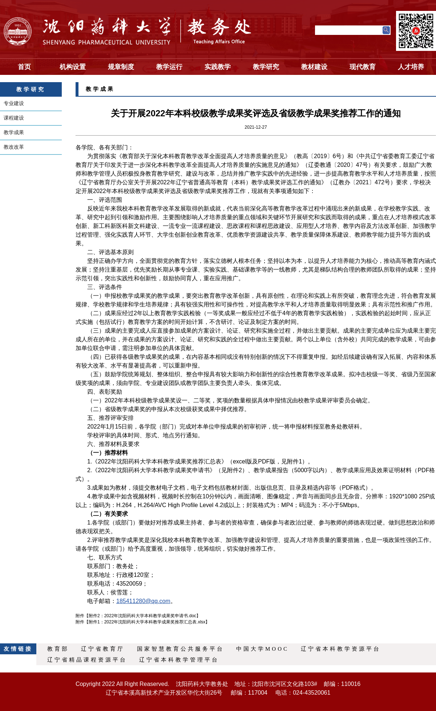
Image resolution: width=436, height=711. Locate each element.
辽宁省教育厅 (103, 649)
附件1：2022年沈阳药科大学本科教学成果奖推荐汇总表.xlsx (147, 621)
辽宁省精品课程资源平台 (87, 660)
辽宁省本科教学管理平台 (179, 660)
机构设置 (73, 67)
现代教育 (363, 67)
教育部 (58, 649)
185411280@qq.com (143, 601)
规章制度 (121, 67)
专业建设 (14, 103)
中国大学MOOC (262, 649)
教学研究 (266, 67)
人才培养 (411, 67)
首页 (24, 67)
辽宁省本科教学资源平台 (341, 649)
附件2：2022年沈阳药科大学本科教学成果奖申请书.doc (142, 615)
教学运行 (169, 67)
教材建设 (314, 67)
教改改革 (14, 147)
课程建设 (14, 118)
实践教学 (218, 67)
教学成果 (14, 132)
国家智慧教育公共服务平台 (180, 649)
